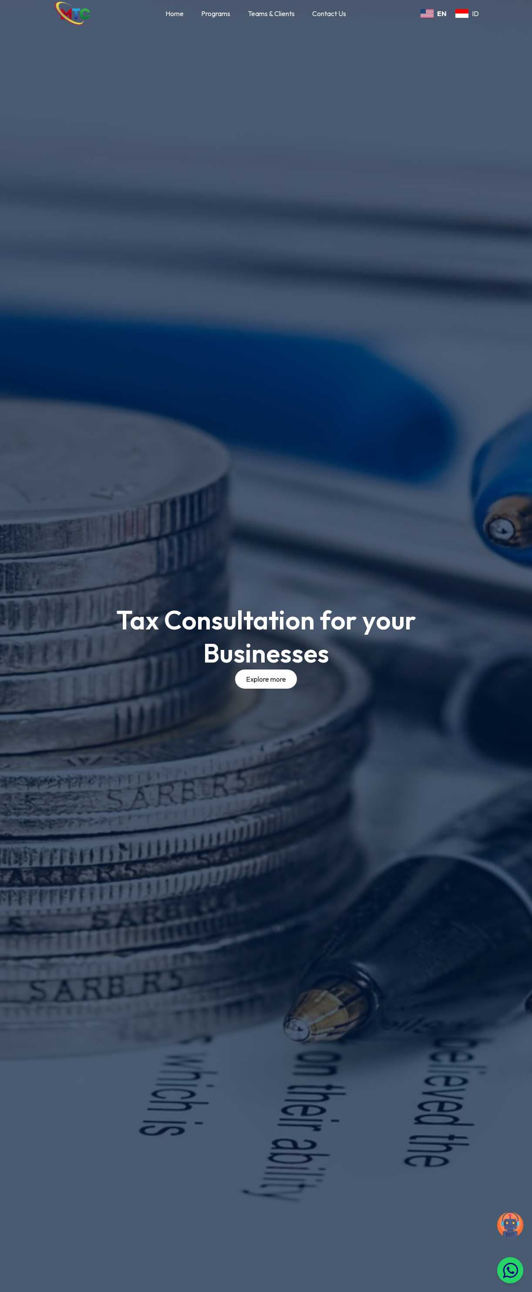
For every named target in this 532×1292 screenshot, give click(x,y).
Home (174, 13)
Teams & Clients (271, 13)
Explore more (266, 679)
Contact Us (329, 13)
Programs (215, 13)
